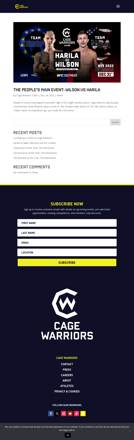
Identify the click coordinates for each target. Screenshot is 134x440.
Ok (67, 435)
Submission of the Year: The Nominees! (34, 147)
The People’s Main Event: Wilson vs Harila (56, 90)
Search (115, 122)
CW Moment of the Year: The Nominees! (34, 157)
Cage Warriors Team (27, 95)
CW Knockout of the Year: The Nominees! (35, 152)
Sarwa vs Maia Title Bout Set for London (34, 142)
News (60, 95)
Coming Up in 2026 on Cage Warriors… (33, 137)
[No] (130, 431)
